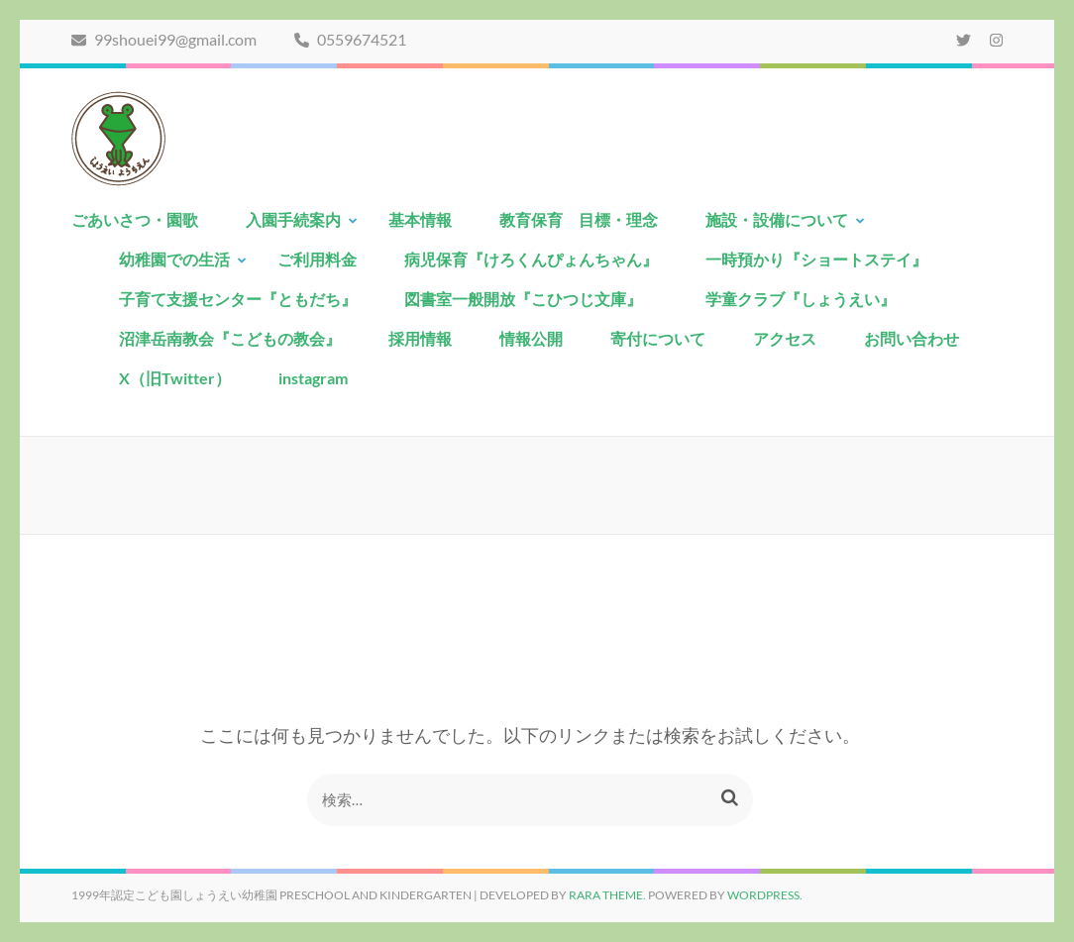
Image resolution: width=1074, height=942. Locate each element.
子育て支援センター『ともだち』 (238, 298)
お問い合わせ (911, 338)
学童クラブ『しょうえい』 (800, 298)
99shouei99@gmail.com (164, 39)
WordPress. (765, 895)
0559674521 (350, 39)
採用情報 (420, 338)
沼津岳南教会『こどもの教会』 (230, 338)
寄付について (657, 338)
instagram (313, 377)
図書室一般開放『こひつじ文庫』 (531, 298)
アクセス (784, 338)
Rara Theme (606, 895)
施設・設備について (776, 219)
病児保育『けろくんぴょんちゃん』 (531, 259)
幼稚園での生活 (174, 259)
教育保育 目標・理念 (578, 219)
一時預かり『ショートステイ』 (816, 259)
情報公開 (531, 338)
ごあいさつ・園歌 (134, 219)
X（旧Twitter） (175, 377)
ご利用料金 (317, 259)
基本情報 (420, 219)
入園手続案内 (293, 219)
